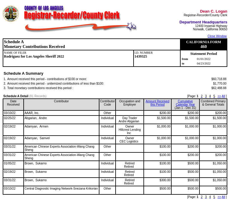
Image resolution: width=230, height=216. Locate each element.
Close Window (217, 36)
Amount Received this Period (158, 103)
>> (219, 96)
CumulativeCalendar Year (185, 103)
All (223, 96)
